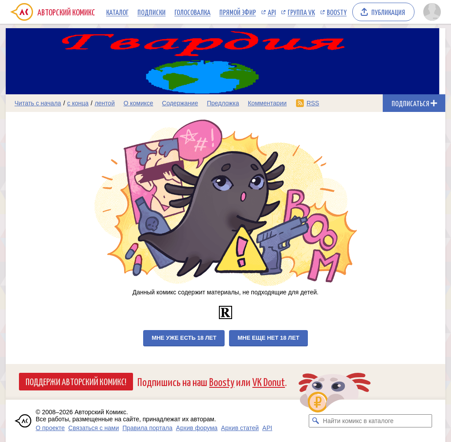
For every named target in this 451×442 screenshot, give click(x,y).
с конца (78, 103)
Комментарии (267, 103)
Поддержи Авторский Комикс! (76, 381)
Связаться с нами (93, 427)
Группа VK (301, 12)
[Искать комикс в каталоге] (315, 421)
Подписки (151, 12)
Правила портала (147, 427)
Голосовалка (192, 12)
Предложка (223, 103)
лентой (105, 103)
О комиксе (138, 103)
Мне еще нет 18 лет (268, 337)
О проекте (50, 427)
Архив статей (240, 427)
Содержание (180, 103)
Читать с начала (38, 103)
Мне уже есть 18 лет (184, 337)
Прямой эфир (237, 12)
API (272, 12)
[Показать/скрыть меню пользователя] (432, 12)
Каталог (117, 12)
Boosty (337, 12)
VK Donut (268, 381)
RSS (313, 103)
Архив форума (197, 427)
